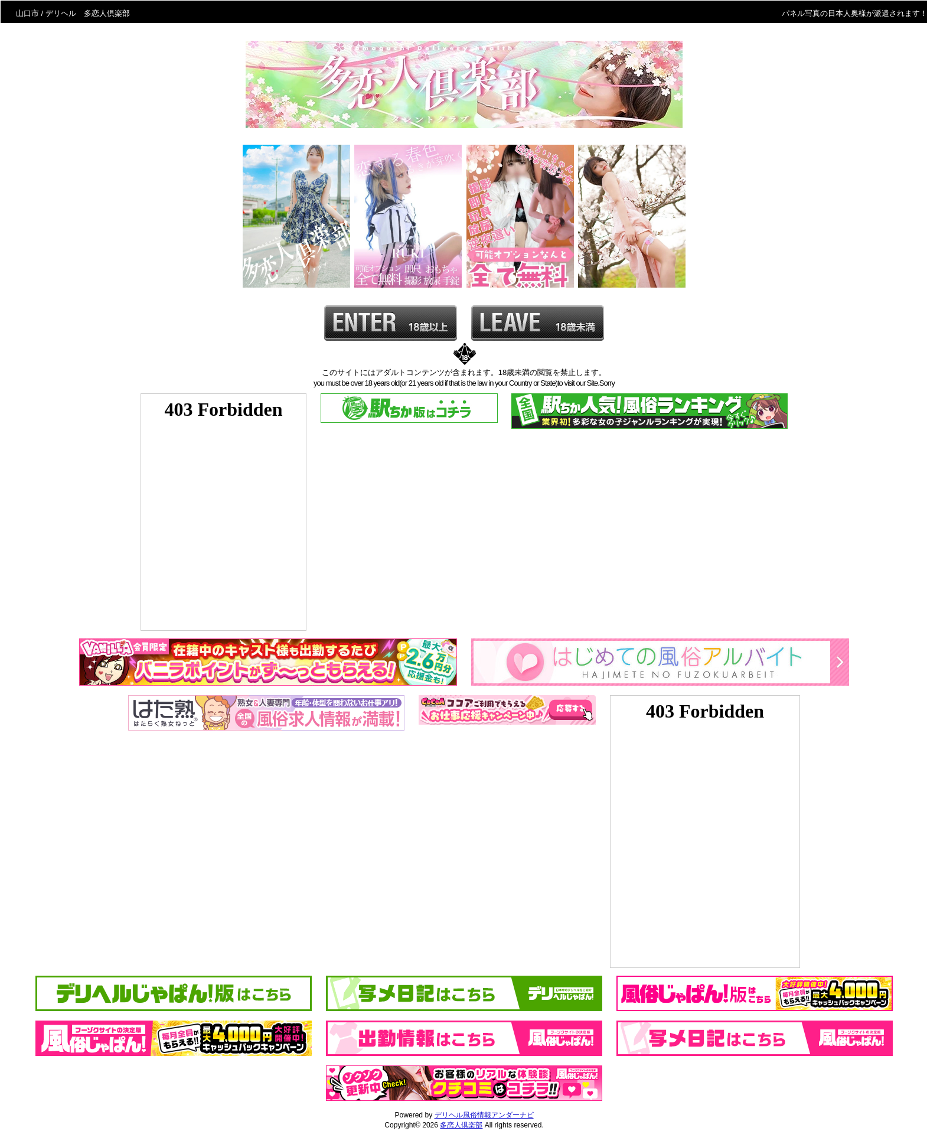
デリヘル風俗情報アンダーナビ (484, 1115)
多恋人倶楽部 (461, 1125)
